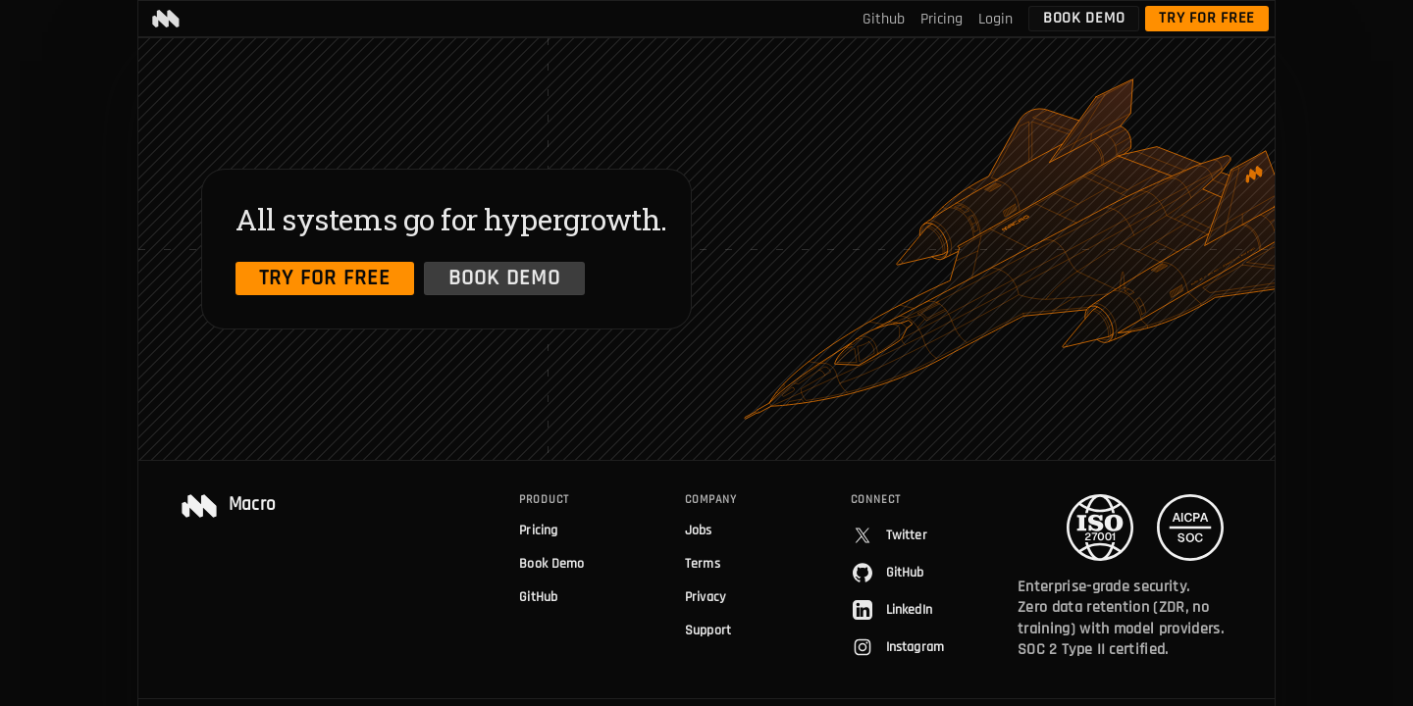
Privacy (705, 597)
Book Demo (1084, 18)
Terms (702, 564)
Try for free (1207, 18)
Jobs (698, 530)
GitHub (538, 597)
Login (995, 19)
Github (884, 19)
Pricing (941, 19)
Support (708, 630)
